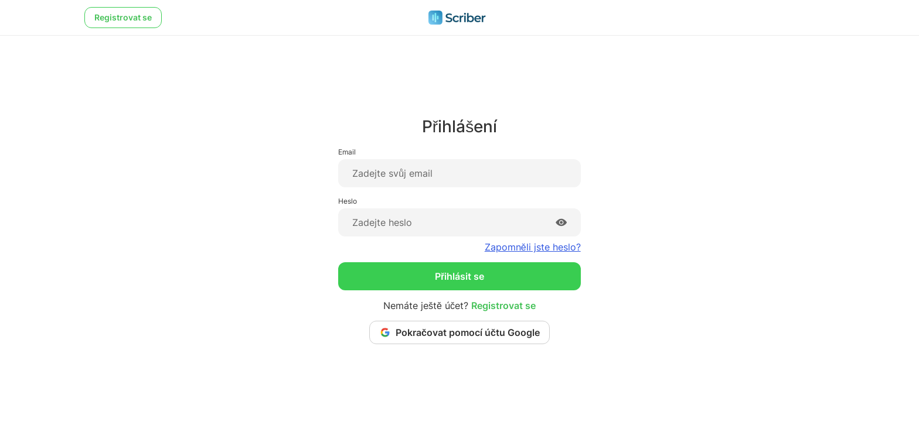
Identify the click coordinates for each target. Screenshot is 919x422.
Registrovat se (123, 17)
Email (347, 151)
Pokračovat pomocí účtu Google (459, 332)
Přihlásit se (459, 276)
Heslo (347, 201)
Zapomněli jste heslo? (533, 247)
